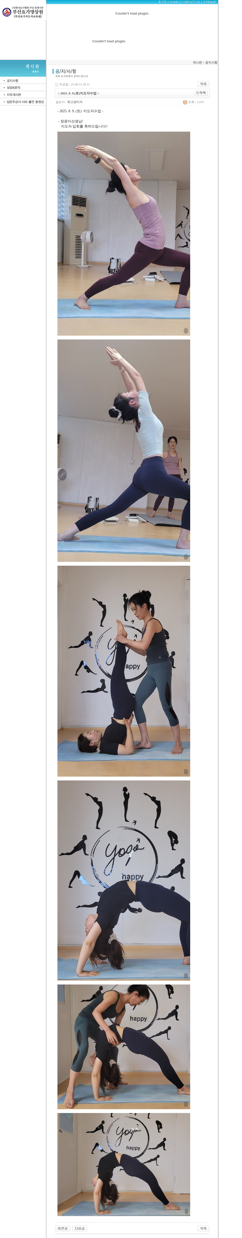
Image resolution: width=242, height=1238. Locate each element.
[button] (123, 234)
